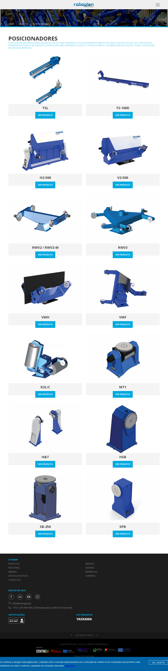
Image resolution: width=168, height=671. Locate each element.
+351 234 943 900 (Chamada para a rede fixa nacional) (42, 607)
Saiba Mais (70, 666)
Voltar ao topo (84, 635)
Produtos (23, 24)
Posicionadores (41, 24)
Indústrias (14, 567)
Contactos (14, 579)
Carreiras (90, 575)
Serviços (89, 563)
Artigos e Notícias (18, 575)
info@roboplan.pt (21, 603)
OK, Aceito (158, 662)
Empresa (12, 571)
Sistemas (89, 567)
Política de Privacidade (84, 656)
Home (11, 24)
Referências (91, 571)
